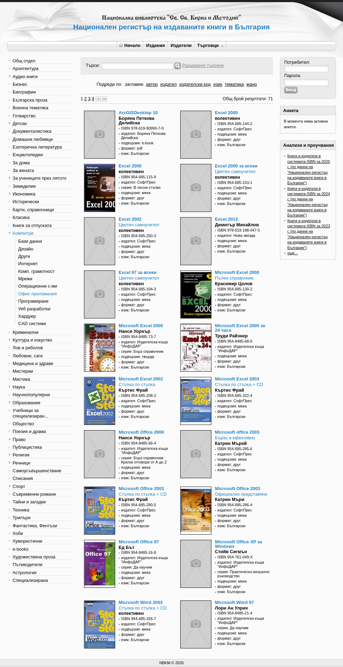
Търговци (210, 45)
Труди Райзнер (231, 335)
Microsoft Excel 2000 (237, 272)
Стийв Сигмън (231, 551)
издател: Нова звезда (236, 235)
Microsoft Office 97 (139, 541)
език (217, 84)
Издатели (180, 45)
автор (152, 84)
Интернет (28, 263)
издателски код (195, 84)
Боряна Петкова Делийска (136, 120)
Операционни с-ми (37, 286)
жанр (251, 84)
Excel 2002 (130, 219)
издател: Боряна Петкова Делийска (143, 135)
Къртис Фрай (133, 390)
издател (168, 84)
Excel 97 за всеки (137, 272)
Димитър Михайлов (237, 224)
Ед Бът (126, 547)
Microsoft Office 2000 (141, 432)
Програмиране (33, 301)
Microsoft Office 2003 (141, 488)
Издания (155, 45)
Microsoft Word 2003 (141, 602)
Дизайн (25, 249)
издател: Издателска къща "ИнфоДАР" (144, 344)
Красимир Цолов (233, 283)
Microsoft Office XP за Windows (238, 544)
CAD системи (32, 323)
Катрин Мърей (231, 443)
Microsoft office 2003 (237, 432)
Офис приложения (37, 293)
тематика (234, 84)
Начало (129, 45)
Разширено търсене (203, 65)
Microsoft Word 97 (234, 602)
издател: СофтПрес (234, 129)
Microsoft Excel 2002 (141, 378)
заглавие (134, 84)
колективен (227, 118)
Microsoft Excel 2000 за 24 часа (240, 328)
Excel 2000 (226, 112)
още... (292, 253)
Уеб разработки (34, 308)
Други (24, 256)
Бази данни (30, 241)
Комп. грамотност (36, 271)
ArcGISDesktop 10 (138, 112)
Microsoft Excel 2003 (237, 378)
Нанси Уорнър (134, 331)
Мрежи (25, 278)
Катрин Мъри (229, 499)
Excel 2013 (226, 219)
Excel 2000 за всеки (236, 166)
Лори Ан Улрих (231, 608)
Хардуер (27, 316)
